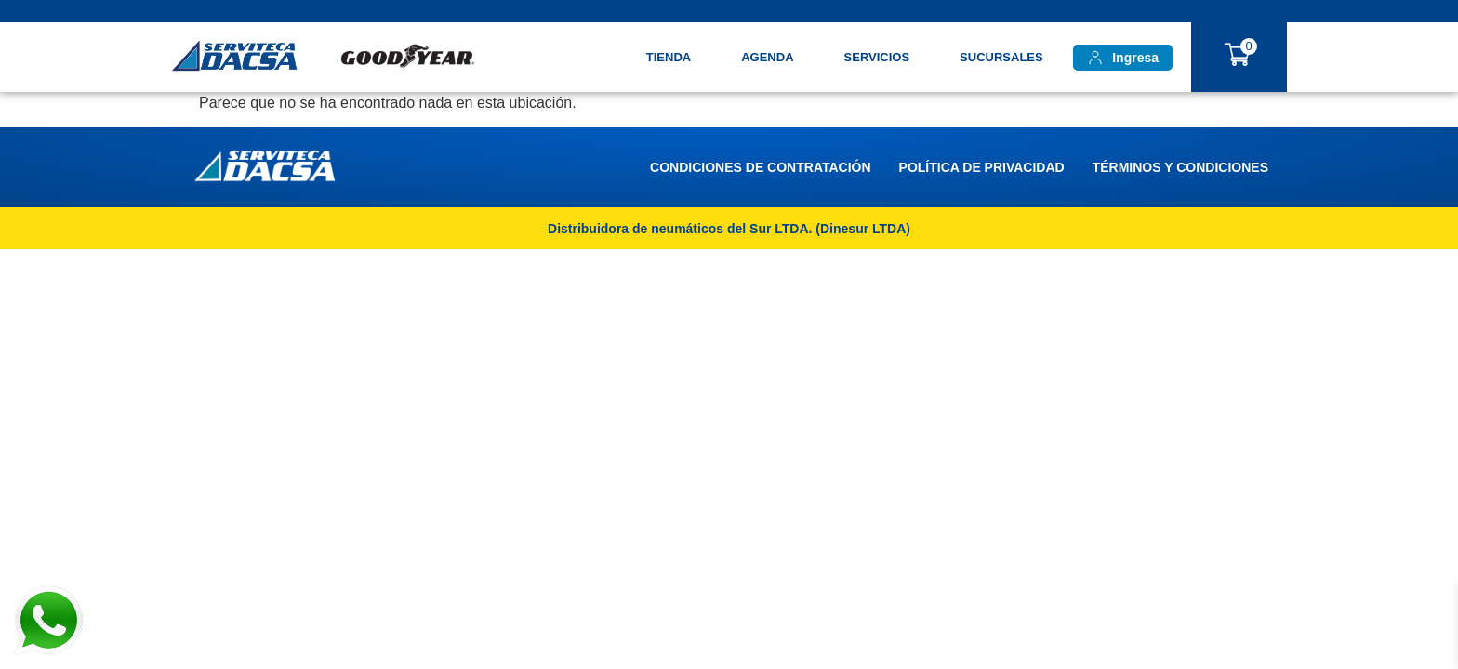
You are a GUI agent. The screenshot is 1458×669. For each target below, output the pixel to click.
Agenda (767, 57)
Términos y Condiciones (1180, 167)
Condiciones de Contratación (760, 167)
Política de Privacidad (982, 167)
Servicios (877, 57)
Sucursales (1001, 57)
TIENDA (668, 57)
